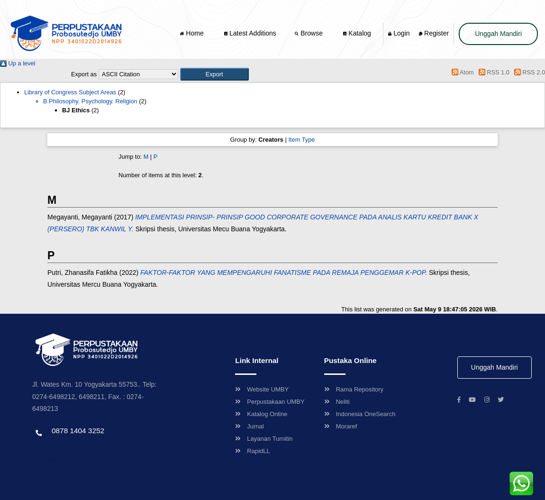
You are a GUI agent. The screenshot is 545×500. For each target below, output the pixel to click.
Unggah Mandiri (498, 33)
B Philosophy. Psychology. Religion (90, 101)
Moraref (340, 426)
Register (434, 33)
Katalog (357, 33)
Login (398, 33)
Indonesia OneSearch (360, 414)
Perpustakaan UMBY (269, 401)
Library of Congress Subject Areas (70, 92)
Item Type (301, 139)
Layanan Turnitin (263, 438)
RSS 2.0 (528, 72)
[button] (214, 74)
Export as (84, 74)
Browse (309, 33)
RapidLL (252, 451)
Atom (461, 72)
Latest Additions (250, 33)
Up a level (17, 63)
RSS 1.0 (492, 72)
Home (192, 33)
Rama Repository (353, 389)
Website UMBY (262, 389)
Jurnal (249, 426)
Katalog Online (261, 414)
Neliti (337, 401)
